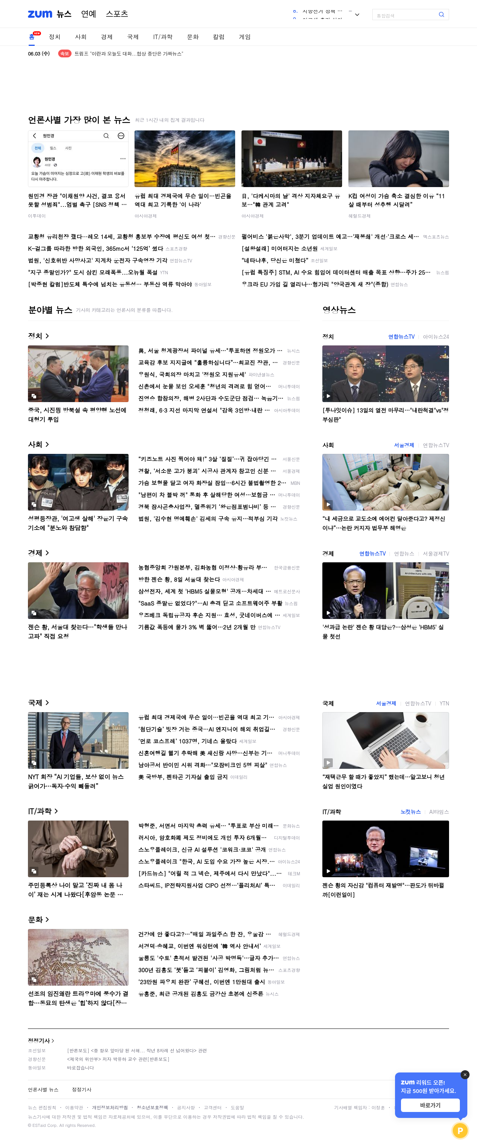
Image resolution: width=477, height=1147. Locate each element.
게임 (245, 36)
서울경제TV (436, 553)
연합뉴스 (404, 553)
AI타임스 (439, 811)
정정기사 (39, 1041)
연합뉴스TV (401, 336)
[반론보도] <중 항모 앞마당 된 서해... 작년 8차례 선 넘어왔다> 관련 (137, 1050)
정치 (55, 36)
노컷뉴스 (411, 811)
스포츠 (117, 14)
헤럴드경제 (359, 215)
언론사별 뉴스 (43, 1089)
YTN (444, 703)
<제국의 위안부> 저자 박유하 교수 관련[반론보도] (118, 1059)
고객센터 (213, 1107)
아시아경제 (146, 215)
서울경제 (404, 445)
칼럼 (219, 36)
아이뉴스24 (436, 336)
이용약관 (74, 1107)
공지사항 (186, 1107)
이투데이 (37, 215)
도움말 (237, 1107)
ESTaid (39, 1125)
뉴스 (64, 14)
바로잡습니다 (80, 1067)
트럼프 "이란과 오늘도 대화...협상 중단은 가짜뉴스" (129, 53)
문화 (193, 36)
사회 (81, 36)
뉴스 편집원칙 (42, 1107)
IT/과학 (163, 36)
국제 (133, 36)
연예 (88, 14)
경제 (107, 36)
